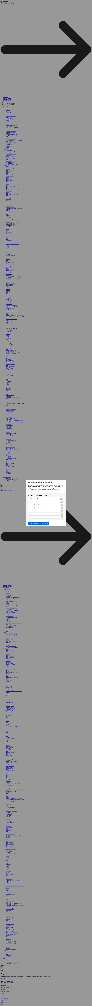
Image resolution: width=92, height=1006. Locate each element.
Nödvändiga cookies (34, 498)
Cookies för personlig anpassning (37, 508)
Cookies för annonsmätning (35, 511)
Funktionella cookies (34, 501)
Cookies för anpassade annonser (37, 517)
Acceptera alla (45, 523)
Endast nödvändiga (34, 523)
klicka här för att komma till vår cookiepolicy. (48, 491)
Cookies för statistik (34, 504)
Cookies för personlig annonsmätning (38, 514)
